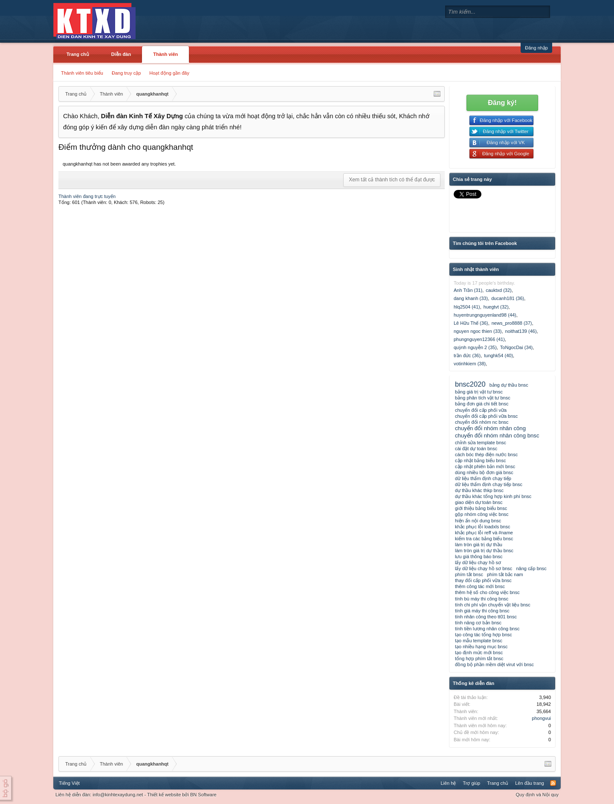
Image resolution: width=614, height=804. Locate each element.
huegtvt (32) (496, 306)
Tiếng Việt (69, 783)
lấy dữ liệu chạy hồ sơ (478, 562)
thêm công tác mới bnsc (480, 586)
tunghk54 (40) (498, 355)
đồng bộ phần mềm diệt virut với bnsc (494, 664)
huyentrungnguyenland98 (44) (485, 315)
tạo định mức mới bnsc (479, 652)
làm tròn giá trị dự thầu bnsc (484, 550)
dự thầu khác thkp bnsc (479, 490)
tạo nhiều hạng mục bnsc (481, 646)
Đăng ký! (502, 102)
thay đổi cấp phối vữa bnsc (483, 580)
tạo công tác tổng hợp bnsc (483, 634)
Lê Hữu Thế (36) (471, 323)
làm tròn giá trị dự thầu (478, 544)
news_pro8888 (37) (512, 323)
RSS (553, 783)
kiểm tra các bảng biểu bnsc (484, 538)
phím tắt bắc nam (505, 574)
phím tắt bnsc (469, 574)
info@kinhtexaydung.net (118, 794)
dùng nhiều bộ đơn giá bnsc (484, 472)
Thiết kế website (164, 794)
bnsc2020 (470, 384)
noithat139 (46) (521, 331)
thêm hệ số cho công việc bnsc (487, 592)
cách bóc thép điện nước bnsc (486, 454)
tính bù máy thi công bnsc (481, 598)
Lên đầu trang (529, 783)
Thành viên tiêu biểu (82, 73)
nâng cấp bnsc (531, 568)
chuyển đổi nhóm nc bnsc (482, 422)
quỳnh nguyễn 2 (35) (475, 347)
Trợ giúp (471, 783)
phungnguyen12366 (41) (479, 339)
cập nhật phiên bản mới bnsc (485, 466)
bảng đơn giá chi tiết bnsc (481, 403)
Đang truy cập (126, 73)
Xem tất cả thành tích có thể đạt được (392, 180)
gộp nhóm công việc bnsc (482, 514)
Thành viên (165, 54)
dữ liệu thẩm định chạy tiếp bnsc (488, 484)
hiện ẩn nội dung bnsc (478, 520)
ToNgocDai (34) (516, 347)
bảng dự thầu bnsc (508, 384)
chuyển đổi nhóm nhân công (490, 428)
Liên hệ (448, 783)
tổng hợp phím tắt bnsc (479, 658)
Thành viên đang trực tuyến (87, 196)
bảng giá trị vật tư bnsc (479, 391)
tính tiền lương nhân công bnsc (487, 628)
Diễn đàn (121, 54)
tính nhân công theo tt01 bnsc (486, 616)
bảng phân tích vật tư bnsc (482, 397)
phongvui (541, 718)
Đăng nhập (536, 47)
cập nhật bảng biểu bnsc (480, 460)
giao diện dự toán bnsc (478, 502)
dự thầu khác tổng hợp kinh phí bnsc (493, 496)
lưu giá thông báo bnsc (479, 556)
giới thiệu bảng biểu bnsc (481, 508)
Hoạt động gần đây (169, 73)
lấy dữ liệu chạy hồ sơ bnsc (483, 568)
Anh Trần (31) (468, 290)
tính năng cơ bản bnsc (478, 622)
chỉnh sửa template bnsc (480, 442)
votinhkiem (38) (470, 363)
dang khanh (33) (471, 298)
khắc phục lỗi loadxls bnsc (482, 526)
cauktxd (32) (499, 290)
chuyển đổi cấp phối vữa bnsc (486, 416)
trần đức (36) (467, 355)
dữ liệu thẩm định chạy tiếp (483, 478)
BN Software (203, 794)
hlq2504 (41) (467, 306)
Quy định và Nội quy (537, 794)
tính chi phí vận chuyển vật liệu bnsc (492, 604)
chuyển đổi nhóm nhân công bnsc (497, 435)
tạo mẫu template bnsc (478, 640)
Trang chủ (78, 54)
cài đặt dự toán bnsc (476, 448)
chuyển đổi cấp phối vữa (481, 410)
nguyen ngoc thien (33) (478, 331)
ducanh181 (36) (507, 298)
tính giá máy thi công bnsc (482, 610)
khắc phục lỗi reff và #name (484, 532)
